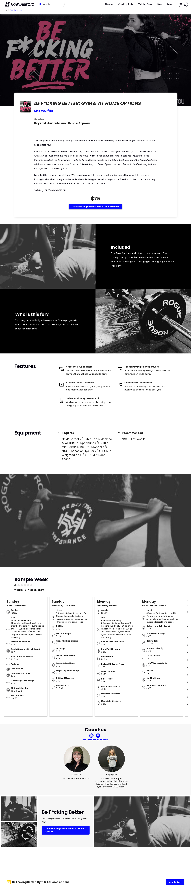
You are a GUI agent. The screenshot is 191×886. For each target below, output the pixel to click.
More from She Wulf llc (95, 739)
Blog (159, 4)
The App (109, 4)
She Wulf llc (43, 111)
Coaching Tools (125, 4)
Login (169, 4)
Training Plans (145, 4)
